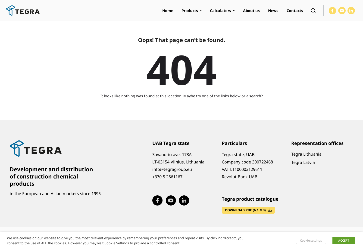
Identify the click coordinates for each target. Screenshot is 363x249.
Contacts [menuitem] (295, 10)
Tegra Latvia (303, 162)
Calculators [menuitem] (220, 10)
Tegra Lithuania (306, 154)
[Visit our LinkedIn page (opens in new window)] (351, 10)
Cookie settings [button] (311, 240)
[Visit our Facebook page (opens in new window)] (332, 10)
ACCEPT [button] (343, 240)
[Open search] (313, 10)
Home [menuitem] (167, 10)
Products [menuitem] (190, 10)
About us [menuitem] (251, 10)
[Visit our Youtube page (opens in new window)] (342, 10)
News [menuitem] (273, 10)
